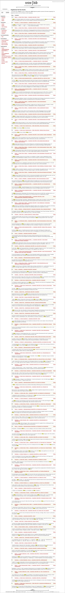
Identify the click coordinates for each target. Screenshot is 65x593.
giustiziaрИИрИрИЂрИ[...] (6, 57)
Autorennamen (4, 30)
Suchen (2, 19)
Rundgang (3, 33)
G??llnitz (3, 60)
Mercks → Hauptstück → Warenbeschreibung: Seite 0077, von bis (30, 382)
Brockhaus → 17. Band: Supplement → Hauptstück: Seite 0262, (27, 22)
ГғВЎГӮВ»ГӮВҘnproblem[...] (6, 56)
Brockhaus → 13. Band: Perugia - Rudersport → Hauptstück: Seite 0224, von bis (33, 370)
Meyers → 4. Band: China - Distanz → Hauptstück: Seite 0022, (31, 55)
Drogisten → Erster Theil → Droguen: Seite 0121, (27, 214)
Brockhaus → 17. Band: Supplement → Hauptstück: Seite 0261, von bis (30, 477)
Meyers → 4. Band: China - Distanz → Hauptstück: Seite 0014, (30, 50)
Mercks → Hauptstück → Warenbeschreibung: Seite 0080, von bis (31, 426)
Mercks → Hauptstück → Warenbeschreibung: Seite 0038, (27, 347)
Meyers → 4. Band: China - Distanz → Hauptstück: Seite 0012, (32, 83)
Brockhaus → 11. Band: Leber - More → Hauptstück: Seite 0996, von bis (31, 437)
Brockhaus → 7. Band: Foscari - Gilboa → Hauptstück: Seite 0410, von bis (31, 414)
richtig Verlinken (4, 26)
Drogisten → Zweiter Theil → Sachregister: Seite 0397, (27, 537)
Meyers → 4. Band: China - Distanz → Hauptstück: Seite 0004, (30, 33)
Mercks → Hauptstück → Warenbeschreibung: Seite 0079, (27, 257)
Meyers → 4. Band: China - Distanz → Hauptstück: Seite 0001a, (29, 72)
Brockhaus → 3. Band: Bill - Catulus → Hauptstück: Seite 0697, (31, 548)
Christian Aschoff (47, 591)
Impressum (54, 1)
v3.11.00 (30, 591)
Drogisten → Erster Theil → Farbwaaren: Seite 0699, (29, 274)
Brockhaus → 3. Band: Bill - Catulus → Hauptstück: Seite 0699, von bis (31, 459)
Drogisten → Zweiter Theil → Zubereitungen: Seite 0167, (30, 302)
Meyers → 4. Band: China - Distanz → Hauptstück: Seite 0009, (29, 45)
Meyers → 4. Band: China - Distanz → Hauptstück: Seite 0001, (27, 17)
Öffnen (54, 17)
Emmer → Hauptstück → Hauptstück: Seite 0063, (26, 532)
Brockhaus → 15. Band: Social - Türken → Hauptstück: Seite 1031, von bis (33, 442)
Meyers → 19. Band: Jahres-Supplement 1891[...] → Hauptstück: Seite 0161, (29, 197)
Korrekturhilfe (3, 41)
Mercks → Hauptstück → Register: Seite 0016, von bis (27, 488)
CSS (58, 591)
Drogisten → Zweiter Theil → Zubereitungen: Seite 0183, (33, 336)
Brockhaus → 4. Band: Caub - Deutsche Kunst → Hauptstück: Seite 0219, (30, 280)
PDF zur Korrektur (4, 44)
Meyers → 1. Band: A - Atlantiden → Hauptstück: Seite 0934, (32, 178)
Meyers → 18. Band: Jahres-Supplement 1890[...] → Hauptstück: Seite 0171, (31, 61)
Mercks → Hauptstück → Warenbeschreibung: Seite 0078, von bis (31, 409)
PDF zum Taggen (4, 43)
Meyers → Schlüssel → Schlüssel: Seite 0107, (33, 209)
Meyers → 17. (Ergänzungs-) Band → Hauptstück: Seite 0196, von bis (33, 359)
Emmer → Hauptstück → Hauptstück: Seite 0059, (26, 269)
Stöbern (2, 20)
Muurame (3, 63)
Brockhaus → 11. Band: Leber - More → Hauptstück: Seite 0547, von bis (32, 393)
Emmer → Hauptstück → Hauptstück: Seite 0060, (26, 233)
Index (2, 36)
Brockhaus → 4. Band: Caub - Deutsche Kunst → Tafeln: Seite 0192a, (32, 130)
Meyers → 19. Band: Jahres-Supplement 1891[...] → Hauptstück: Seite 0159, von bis (32, 78)
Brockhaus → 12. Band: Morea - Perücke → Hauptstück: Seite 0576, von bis (31, 492)
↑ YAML (27, 591)
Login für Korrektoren (60, 1)
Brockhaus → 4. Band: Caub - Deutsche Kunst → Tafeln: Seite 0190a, (32, 125)
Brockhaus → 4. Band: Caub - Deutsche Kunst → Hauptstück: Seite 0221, (31, 577)
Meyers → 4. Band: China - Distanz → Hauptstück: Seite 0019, (33, 114)
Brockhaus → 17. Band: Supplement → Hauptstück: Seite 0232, (28, 398)
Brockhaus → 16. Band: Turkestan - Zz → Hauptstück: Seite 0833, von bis (31, 454)
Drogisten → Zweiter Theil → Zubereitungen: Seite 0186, (27, 313)
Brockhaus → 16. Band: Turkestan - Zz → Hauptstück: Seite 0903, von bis (32, 482)
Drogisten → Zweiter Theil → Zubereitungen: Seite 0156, (27, 291)
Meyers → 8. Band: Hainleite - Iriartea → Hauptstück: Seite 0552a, (29, 526)
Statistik (2, 25)
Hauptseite (3, 17)
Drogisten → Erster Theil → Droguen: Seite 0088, (27, 297)
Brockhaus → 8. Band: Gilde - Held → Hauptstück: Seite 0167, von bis (32, 510)
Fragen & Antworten (4, 40)
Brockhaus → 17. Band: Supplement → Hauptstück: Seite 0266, (27, 318)
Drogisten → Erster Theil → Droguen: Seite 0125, (27, 521)
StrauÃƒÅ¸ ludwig (4, 61)
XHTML (55, 591)
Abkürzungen (3, 31)
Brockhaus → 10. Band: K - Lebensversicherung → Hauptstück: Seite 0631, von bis (33, 342)
